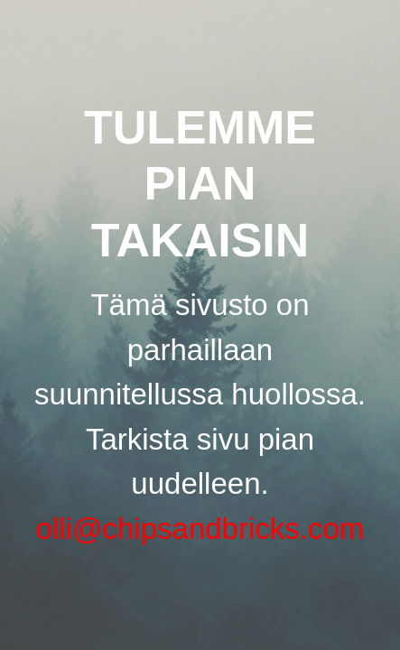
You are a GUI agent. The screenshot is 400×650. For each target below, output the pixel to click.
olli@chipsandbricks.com (200, 528)
